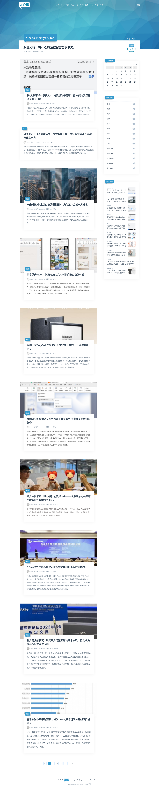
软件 (82, 5)
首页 (57, 5)
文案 (67, 5)
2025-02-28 (39, 427)
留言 (131, 48)
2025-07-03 (39, 279)
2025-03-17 (39, 353)
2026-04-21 (39, 103)
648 (49, 504)
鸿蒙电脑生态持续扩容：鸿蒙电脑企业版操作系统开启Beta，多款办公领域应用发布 (121, 237)
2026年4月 (110, 60)
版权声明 (121, 168)
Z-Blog (77, 784)
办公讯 (24, 5)
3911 (49, 648)
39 (48, 103)
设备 (77, 5)
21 (112, 82)
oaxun (31, 103)
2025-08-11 (39, 209)
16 (121, 78)
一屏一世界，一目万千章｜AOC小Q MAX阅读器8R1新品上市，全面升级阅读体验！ (121, 272)
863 (46, 142)
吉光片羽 (88, 784)
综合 (101, 5)
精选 (96, 5)
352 (49, 279)
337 (49, 209)
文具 (72, 5)
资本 (86, 5)
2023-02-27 (39, 727)
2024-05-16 (39, 504)
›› (72, 763)
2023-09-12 (39, 571)
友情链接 (121, 158)
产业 (91, 5)
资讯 (62, 5)
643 (49, 571)
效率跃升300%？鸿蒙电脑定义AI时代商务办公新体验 (55, 274)
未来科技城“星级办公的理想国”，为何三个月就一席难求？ (58, 204)
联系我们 (121, 163)
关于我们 (121, 148)
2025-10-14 (36, 142)
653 (49, 727)
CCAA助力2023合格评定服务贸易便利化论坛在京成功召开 (58, 567)
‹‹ (45, 763)
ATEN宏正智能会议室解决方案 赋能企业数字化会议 (121, 252)
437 (49, 353)
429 (49, 427)
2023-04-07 (39, 648)
